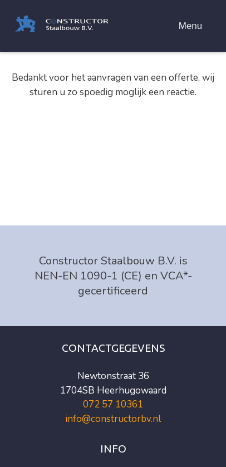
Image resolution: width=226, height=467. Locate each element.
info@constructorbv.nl (113, 418)
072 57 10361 (113, 404)
